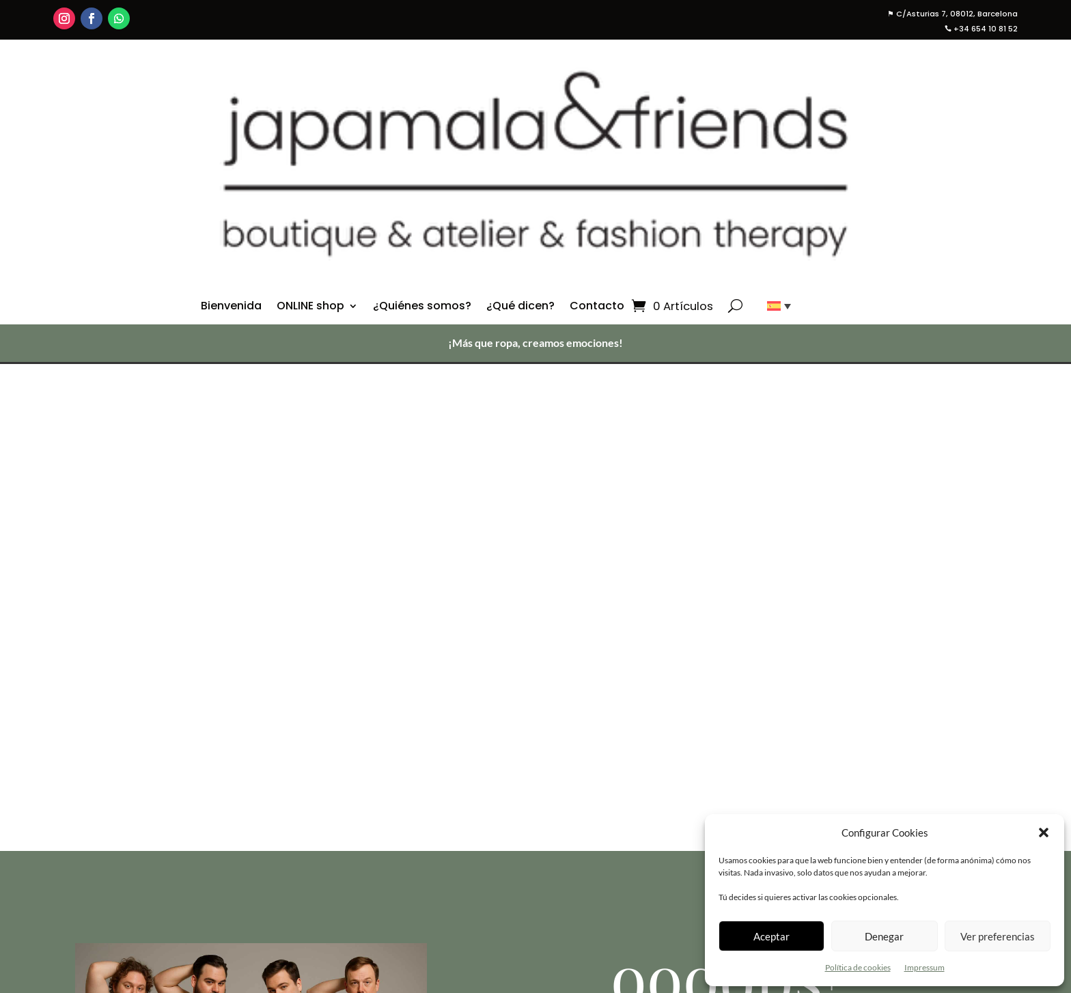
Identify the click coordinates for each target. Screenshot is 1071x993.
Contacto (597, 307)
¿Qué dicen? (520, 307)
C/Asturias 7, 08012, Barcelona (952, 13)
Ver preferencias (997, 936)
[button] (1044, 832)
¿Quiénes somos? (422, 307)
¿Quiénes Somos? (638, 915)
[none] (774, 306)
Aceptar (771, 936)
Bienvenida (231, 307)
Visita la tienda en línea (725, 648)
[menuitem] (774, 306)
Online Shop (623, 854)
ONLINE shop (310, 307)
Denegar (884, 936)
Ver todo (613, 870)
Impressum (924, 967)
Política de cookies (858, 967)
